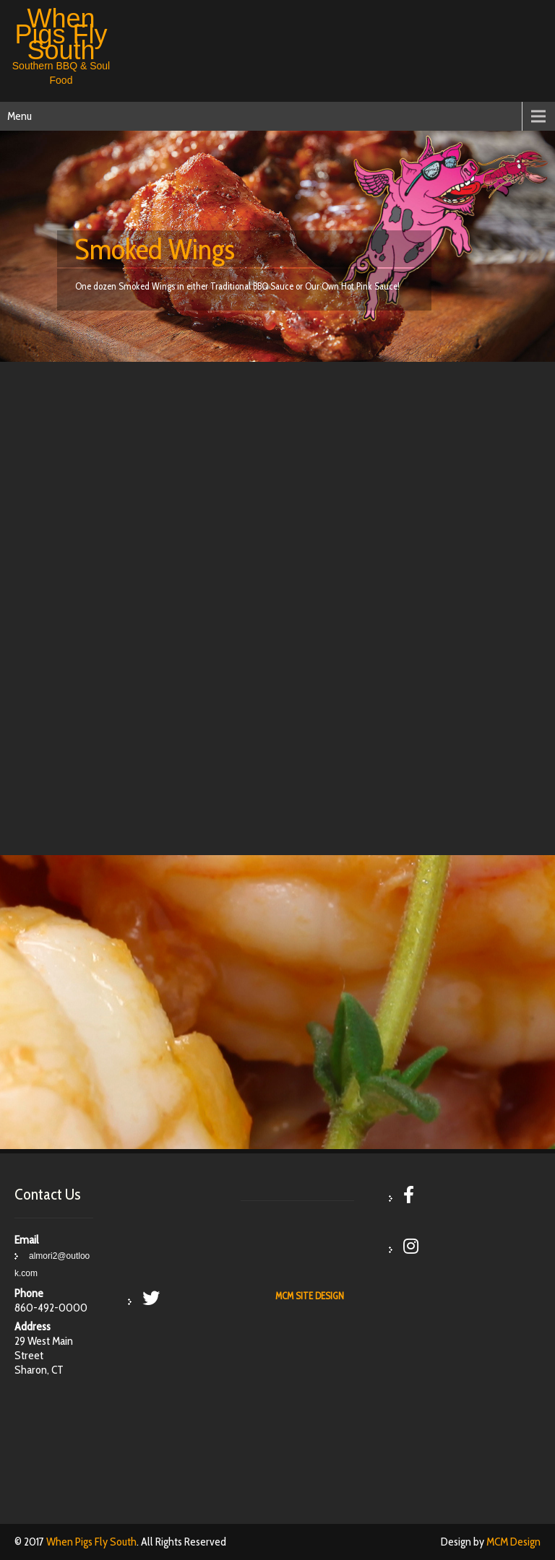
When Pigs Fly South (91, 1541)
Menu (19, 116)
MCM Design (513, 1541)
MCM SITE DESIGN (309, 1295)
